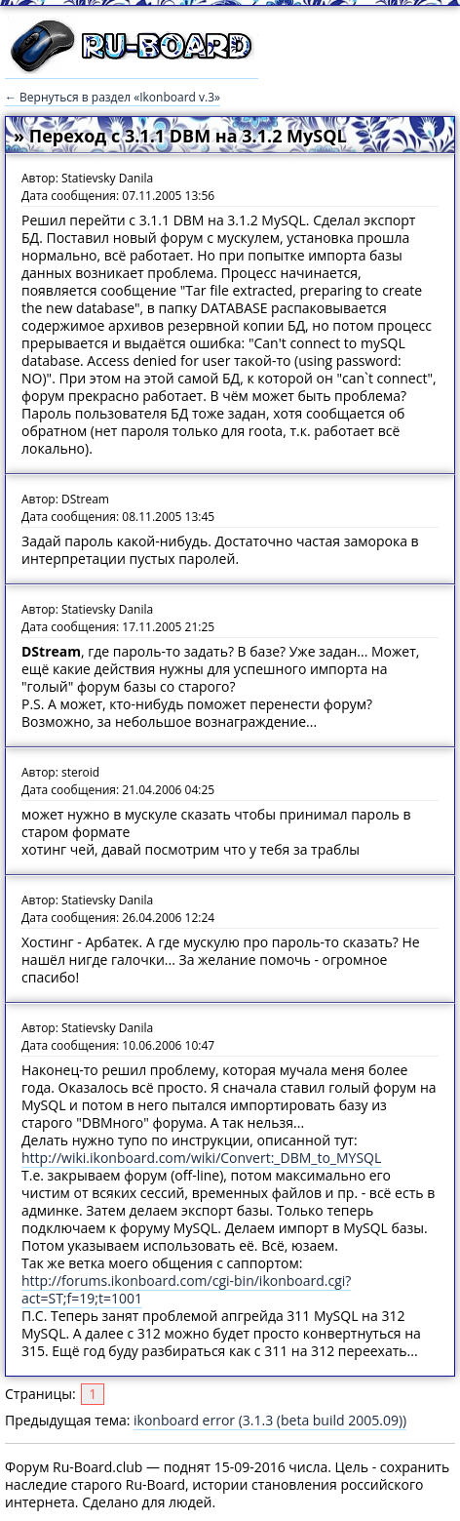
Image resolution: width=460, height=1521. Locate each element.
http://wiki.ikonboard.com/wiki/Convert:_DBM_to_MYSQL (201, 1157)
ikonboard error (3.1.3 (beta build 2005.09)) (270, 1420)
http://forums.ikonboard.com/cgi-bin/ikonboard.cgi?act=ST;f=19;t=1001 (186, 1289)
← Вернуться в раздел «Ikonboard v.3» (112, 97)
